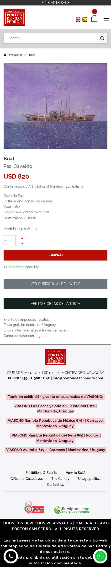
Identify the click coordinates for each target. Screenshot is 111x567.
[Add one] (22, 238)
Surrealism (74, 186)
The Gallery (60, 479)
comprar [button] (55, 255)
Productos (15, 54)
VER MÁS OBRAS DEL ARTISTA (55, 304)
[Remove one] (22, 243)
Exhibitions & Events (41, 473)
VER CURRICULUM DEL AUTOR (55, 284)
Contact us (55, 485)
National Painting (49, 186)
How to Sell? (75, 473)
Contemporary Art (18, 186)
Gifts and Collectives (27, 479)
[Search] (102, 38)
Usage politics (89, 479)
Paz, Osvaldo (18, 166)
